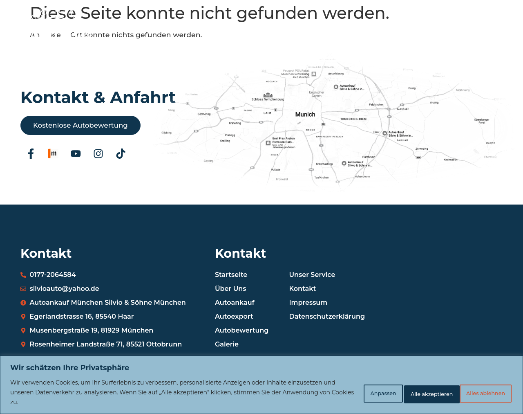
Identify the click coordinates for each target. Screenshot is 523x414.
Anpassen (343, 392)
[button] (492, 50)
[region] (261, 385)
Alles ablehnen (405, 392)
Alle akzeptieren (477, 392)
